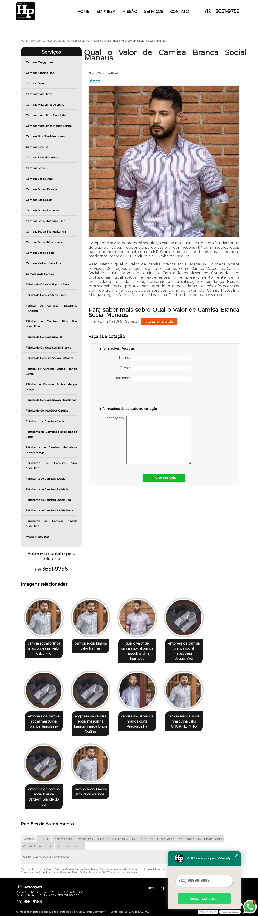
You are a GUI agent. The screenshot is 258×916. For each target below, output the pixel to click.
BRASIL (44, 839)
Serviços (153, 11)
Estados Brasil (85, 839)
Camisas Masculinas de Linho (45, 104)
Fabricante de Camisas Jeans (45, 421)
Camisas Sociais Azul (40, 178)
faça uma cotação (158, 322)
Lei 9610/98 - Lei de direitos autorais (118, 872)
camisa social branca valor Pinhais (90, 646)
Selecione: (29, 839)
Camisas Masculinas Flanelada (46, 115)
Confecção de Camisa (40, 274)
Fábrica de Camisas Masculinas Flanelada (51, 308)
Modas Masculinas (38, 536)
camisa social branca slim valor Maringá (90, 791)
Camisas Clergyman (40, 62)
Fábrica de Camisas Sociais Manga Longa (51, 387)
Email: (155, 368)
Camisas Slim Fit (37, 147)
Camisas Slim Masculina (42, 157)
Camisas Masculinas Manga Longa (49, 125)
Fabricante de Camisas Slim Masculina (51, 465)
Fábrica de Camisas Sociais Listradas (50, 358)
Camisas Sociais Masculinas (44, 242)
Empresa (105, 11)
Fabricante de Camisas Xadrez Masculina (51, 523)
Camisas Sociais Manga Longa (46, 231)
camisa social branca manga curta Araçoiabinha (137, 721)
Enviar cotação (164, 478)
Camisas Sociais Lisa (39, 200)
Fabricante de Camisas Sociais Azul (49, 489)
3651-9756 (227, 11)
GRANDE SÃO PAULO (113, 839)
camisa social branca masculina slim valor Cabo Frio (44, 648)
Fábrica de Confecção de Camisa (47, 410)
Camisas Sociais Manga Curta (46, 221)
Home (83, 11)
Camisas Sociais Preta (40, 252)
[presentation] (128, 395)
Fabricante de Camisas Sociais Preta (50, 510)
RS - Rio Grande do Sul (38, 846)
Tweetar (95, 80)
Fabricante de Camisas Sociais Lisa (49, 499)
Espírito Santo (62, 839)
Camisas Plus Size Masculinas (45, 136)
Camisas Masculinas (39, 94)
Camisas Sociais (36, 168)
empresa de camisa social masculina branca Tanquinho (44, 721)
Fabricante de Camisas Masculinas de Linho (51, 434)
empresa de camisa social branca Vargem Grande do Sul (44, 797)
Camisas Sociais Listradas (43, 210)
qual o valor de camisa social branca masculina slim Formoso (137, 651)
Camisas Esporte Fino (40, 73)
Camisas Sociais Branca (41, 189)
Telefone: (153, 378)
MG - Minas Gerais (162, 839)
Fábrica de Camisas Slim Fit (44, 337)
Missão (129, 11)
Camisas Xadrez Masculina (44, 263)
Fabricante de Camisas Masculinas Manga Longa (51, 450)
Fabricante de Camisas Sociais (46, 478)
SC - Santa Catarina (70, 846)
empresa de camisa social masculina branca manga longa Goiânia (90, 724)
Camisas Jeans (36, 83)
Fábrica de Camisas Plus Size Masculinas (51, 324)
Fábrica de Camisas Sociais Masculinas (51, 400)
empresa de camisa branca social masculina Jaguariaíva (184, 651)
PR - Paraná (186, 839)
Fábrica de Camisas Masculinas (46, 295)
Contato (179, 11)
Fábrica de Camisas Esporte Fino (47, 284)
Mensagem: (148, 440)
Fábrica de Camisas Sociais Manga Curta (51, 371)
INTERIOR (139, 839)
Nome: (155, 358)
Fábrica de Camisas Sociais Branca (49, 347)
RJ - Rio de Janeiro (210, 839)
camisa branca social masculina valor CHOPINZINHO (184, 721)
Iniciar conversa (204, 898)
